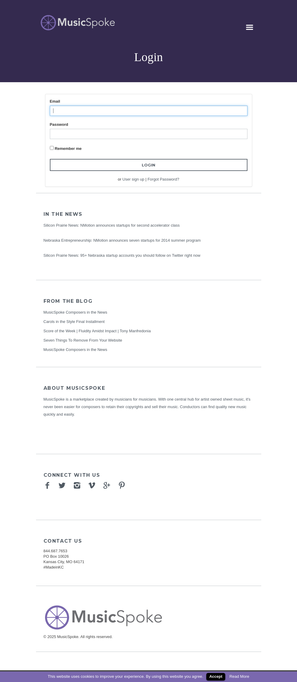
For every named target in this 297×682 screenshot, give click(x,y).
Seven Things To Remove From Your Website (83, 340)
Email (55, 101)
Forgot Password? (163, 179)
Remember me (68, 148)
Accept (215, 676)
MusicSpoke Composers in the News (75, 312)
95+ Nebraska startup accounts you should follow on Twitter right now (140, 255)
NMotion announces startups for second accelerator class (130, 225)
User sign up (133, 179)
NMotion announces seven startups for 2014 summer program (147, 240)
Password (59, 124)
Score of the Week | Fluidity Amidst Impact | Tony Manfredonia (97, 331)
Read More (239, 676)
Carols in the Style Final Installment (74, 321)
